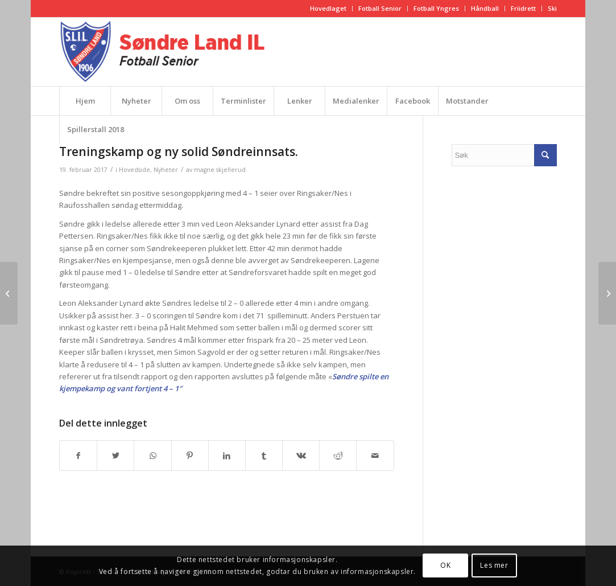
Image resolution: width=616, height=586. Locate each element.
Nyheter (166, 170)
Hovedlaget (328, 8)
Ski (552, 8)
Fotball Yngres (436, 8)
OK (445, 565)
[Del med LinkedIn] (227, 455)
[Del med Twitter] (115, 455)
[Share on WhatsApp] (152, 455)
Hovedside (134, 170)
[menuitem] (328, 8)
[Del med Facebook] (78, 455)
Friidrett (523, 8)
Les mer (494, 565)
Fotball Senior (380, 8)
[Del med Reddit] (338, 455)
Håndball (485, 8)
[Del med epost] (375, 455)
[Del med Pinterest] (190, 455)
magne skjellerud (220, 170)
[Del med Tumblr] (264, 455)
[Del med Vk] (301, 455)
